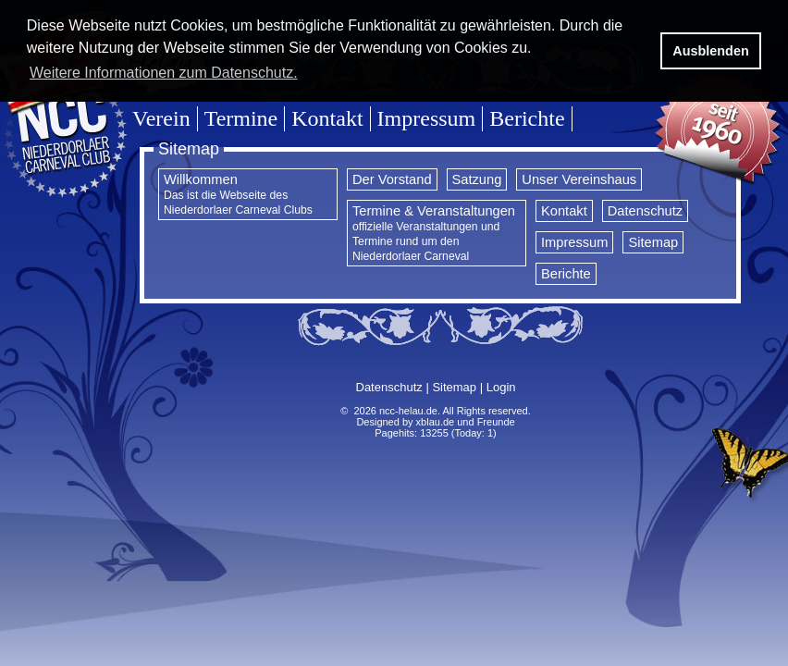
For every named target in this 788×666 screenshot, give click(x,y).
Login (501, 387)
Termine (241, 118)
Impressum (426, 118)
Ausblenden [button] (710, 50)
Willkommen (238, 194)
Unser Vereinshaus (579, 179)
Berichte (526, 118)
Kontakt (327, 118)
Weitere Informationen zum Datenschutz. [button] (164, 72)
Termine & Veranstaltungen (433, 233)
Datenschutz (645, 211)
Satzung (477, 179)
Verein (161, 118)
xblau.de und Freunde (465, 421)
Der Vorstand (392, 179)
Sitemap (653, 242)
